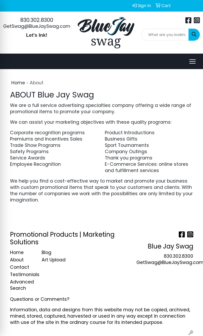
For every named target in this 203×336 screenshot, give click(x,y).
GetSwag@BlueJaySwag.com (36, 26)
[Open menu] (192, 61)
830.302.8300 (36, 20)
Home (18, 83)
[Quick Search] (165, 35)
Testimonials (22, 274)
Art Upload (54, 260)
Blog (46, 252)
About (17, 260)
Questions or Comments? (39, 299)
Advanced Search (22, 285)
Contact (19, 267)
